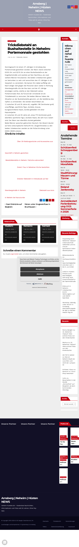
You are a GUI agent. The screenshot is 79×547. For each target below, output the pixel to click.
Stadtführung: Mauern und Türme (69, 175)
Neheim (25, 57)
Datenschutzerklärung (57, 526)
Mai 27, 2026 (47, 229)
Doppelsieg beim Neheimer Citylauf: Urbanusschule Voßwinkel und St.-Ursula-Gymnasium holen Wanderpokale (69, 244)
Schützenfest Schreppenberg (69, 150)
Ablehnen (40, 274)
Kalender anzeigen (67, 215)
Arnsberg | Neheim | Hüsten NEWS (39, 7)
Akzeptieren (40, 269)
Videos (45, 526)
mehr (40, 279)
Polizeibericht (12, 41)
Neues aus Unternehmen (64, 439)
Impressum (71, 526)
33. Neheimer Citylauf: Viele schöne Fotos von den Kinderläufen (69, 346)
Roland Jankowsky (67, 188)
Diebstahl (19, 57)
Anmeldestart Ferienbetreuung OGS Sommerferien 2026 (69, 206)
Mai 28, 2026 (10, 229)
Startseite (46, 521)
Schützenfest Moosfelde (69, 163)
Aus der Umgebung (63, 436)
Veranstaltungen (70, 521)
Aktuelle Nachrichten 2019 (64, 457)
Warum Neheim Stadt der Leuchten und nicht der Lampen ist (68, 361)
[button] (76, 29)
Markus (65, 342)
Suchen (65, 122)
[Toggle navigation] (39, 29)
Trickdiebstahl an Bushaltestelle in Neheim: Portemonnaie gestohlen (29, 48)
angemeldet (14, 254)
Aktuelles (74, 436)
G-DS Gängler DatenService (23, 520)
